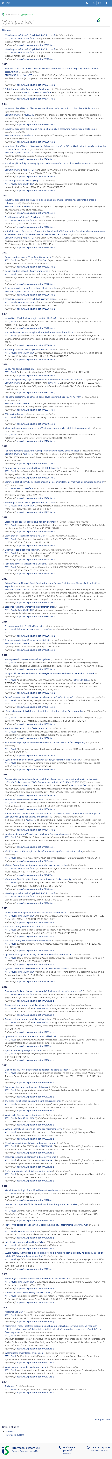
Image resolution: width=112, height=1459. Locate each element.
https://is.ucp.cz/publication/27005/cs (35, 328)
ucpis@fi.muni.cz (70, 1453)
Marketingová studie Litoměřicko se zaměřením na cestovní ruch (36, 1278)
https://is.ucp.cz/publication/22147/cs (35, 573)
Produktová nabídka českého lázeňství (23, 626)
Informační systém (15, 1434)
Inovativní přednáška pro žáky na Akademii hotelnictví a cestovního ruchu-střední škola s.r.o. (50, 108)
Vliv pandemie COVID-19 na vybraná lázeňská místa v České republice (39, 332)
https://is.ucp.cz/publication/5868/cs (34, 1152)
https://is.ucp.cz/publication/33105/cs (35, 213)
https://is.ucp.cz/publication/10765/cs (35, 889)
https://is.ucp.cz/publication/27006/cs (35, 441)
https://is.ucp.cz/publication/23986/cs (35, 477)
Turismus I (10, 1386)
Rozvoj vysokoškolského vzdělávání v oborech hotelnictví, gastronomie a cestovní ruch (46, 1224)
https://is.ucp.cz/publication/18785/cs (35, 602)
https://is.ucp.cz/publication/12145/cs (35, 829)
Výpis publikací (26, 14)
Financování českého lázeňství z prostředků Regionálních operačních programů (43, 991)
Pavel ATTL (27, 75)
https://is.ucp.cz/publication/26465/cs (35, 359)
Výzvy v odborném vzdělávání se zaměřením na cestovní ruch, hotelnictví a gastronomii (47, 428)
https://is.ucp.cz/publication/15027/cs (35, 692)
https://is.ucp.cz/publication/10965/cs (35, 981)
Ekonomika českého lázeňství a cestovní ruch (26, 799)
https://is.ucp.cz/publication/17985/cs (35, 649)
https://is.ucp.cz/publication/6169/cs (34, 1348)
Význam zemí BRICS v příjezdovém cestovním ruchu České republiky (38, 879)
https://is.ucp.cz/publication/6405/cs (34, 1000)
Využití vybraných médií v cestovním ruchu (26, 1367)
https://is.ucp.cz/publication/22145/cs (35, 545)
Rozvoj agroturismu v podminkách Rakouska (26, 1087)
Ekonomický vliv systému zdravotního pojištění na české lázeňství (36, 1069)
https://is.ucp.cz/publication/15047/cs (35, 755)
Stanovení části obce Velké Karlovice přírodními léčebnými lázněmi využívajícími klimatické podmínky (54, 481)
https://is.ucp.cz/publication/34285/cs (35, 190)
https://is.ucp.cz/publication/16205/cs (35, 635)
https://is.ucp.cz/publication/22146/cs (35, 531)
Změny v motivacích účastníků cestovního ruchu (28, 1171)
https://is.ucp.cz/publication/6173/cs (34, 1180)
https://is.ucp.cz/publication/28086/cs (35, 345)
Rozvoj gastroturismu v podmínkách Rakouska (27, 1005)
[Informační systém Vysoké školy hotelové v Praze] (6, 3)
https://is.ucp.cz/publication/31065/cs (35, 227)
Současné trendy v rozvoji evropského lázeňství (28, 940)
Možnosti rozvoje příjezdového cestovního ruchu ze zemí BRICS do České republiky (45, 742)
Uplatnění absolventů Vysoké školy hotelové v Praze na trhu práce (37, 834)
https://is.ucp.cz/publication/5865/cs (34, 1166)
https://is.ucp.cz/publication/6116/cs (34, 1288)
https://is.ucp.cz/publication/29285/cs (35, 284)
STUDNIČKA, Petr (13, 75)
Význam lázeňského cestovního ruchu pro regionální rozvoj (33, 1129)
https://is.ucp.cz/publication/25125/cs (35, 392)
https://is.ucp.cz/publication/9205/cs (34, 1046)
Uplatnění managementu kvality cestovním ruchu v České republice (38, 954)
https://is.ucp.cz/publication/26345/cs (35, 409)
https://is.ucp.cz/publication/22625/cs (35, 512)
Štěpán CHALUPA (25, 629)
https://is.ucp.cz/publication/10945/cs (35, 861)
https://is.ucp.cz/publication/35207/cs (35, 141)
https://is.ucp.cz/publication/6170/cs (34, 1321)
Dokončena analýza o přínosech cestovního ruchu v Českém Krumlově (39, 697)
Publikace (12, 14)
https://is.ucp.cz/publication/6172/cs (34, 1096)
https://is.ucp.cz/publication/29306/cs (35, 294)
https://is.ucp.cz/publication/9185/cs (34, 936)
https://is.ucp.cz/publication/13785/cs (35, 738)
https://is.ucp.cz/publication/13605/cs (35, 769)
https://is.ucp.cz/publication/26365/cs (35, 375)
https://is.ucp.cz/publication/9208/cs (34, 1060)
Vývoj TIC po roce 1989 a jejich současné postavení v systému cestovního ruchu (43, 851)
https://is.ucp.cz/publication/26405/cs (35, 423)
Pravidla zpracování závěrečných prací (23, 180)
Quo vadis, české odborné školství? (22, 549)
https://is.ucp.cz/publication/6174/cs (34, 1376)
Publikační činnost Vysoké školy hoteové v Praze (28, 1292)
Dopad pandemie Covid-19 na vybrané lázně (26, 271)
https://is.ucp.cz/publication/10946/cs (35, 809)
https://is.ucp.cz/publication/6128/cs (34, 1237)
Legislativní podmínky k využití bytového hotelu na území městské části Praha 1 (43, 379)
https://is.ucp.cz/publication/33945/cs (35, 247)
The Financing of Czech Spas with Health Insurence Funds (33, 1101)
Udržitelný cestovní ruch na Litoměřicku (24, 1242)
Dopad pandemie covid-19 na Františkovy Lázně (28, 257)
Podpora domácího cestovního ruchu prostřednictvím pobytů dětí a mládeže (42, 450)
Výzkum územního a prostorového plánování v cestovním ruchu (36, 865)
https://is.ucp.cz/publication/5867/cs (34, 1220)
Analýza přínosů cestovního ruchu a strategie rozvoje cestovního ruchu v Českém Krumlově (49, 673)
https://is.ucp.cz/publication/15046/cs (35, 706)
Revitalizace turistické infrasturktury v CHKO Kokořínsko (32, 468)
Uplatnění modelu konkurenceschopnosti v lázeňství (30, 1036)
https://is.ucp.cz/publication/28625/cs (35, 266)
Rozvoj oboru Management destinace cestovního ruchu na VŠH (35, 912)
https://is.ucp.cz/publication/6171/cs (34, 1269)
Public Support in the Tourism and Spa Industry (28, 89)
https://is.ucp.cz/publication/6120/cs (34, 1124)
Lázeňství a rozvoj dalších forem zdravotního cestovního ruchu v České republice (44, 711)
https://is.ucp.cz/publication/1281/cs (34, 1392)
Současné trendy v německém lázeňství (24, 926)
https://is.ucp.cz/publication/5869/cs (34, 1082)
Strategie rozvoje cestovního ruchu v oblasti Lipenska (31, 288)
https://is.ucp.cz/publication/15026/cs (35, 724)
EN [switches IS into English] (100, 3)
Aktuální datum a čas (99, 1451)
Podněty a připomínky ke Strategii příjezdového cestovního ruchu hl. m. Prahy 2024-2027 (48, 163)
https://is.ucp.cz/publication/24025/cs (35, 463)
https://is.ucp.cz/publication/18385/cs (35, 616)
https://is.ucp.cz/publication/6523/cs (34, 1138)
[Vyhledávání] (93, 3)
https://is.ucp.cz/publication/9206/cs (34, 1014)
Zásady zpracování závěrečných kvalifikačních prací (30, 35)
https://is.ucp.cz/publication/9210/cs (34, 964)
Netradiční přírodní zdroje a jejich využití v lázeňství (30, 318)
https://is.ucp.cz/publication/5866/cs (34, 1110)
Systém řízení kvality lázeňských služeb (24, 1353)
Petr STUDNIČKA (26, 38)
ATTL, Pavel (10, 38)
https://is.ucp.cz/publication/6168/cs (34, 1200)
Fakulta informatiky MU (29, 1451)
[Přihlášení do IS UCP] (106, 3)
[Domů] (87, 3)
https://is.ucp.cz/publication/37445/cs (35, 98)
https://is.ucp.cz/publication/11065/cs (35, 846)
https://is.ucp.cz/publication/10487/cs (35, 875)
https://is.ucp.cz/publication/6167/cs (34, 1248)
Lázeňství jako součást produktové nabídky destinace (30, 521)
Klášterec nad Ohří (14, 1311)
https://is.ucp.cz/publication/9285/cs (34, 950)
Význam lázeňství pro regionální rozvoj (23, 1050)
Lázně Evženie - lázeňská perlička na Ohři (25, 535)
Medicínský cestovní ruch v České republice (26, 728)
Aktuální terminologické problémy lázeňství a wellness (31, 1190)
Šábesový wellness (14, 414)
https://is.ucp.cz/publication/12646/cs (35, 903)
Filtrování (6, 30)
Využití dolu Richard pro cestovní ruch (23, 1115)
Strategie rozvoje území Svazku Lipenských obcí (28, 640)
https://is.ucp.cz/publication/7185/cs (34, 1032)
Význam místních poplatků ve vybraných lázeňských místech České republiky (42, 759)
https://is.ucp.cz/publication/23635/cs (35, 45)
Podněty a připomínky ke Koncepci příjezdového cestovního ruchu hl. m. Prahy (43, 396)
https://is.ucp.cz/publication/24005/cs (35, 498)
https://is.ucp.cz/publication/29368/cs (35, 308)
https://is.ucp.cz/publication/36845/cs (35, 124)
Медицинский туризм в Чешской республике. (28, 659)
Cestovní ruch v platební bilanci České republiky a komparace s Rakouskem (41, 1204)
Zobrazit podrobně (101, 1419)
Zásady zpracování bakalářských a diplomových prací (30, 1143)
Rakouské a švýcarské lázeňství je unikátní (25, 563)
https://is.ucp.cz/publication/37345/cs (35, 84)
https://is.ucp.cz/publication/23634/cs (35, 59)
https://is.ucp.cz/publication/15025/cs (35, 669)
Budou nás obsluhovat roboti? (19, 368)
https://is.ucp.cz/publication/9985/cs (34, 922)
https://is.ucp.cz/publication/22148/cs (35, 559)
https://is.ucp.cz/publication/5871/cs (34, 1362)
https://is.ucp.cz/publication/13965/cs (35, 795)
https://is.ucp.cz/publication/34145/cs (35, 159)
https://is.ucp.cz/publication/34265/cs (35, 176)
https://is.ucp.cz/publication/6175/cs (34, 1302)
